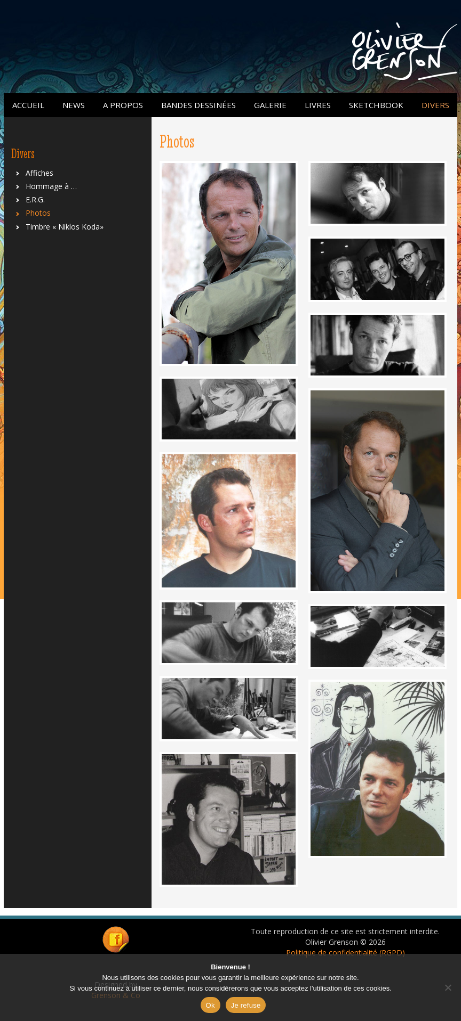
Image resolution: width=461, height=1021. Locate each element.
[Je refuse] (447, 987)
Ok (210, 1005)
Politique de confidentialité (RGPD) (345, 953)
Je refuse (246, 1005)
